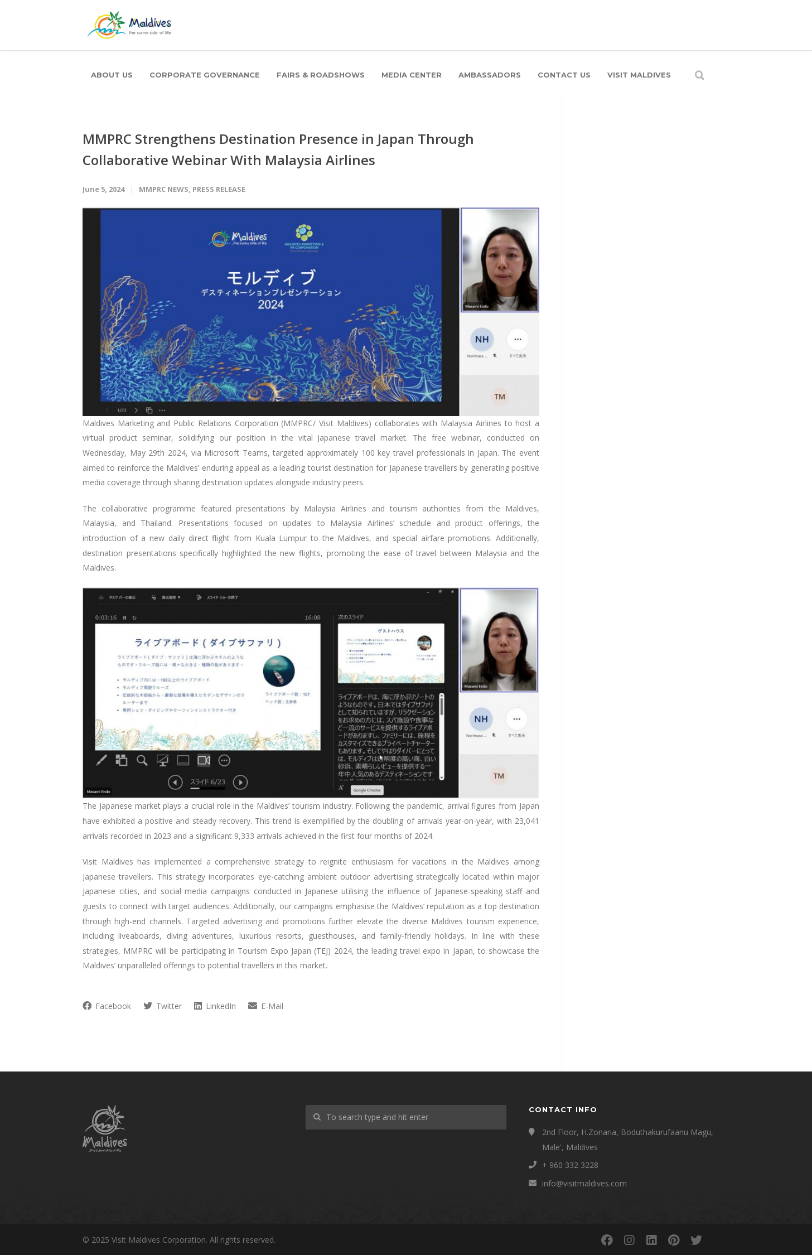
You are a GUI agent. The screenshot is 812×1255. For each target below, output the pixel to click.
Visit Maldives (639, 74)
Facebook (107, 1006)
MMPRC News (163, 189)
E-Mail (265, 1006)
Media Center (411, 74)
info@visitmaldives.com (584, 1183)
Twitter (162, 1006)
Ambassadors (489, 74)
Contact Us (564, 74)
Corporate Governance (204, 74)
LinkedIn (215, 1006)
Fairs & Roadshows (321, 74)
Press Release (218, 189)
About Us (112, 74)
